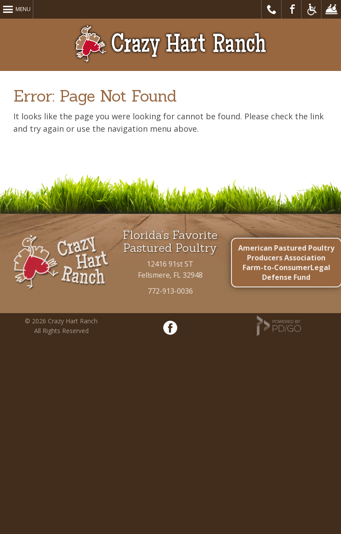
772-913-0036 (170, 291)
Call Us (272, 9)
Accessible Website (311, 9)
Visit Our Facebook (292, 9)
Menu (23, 9)
